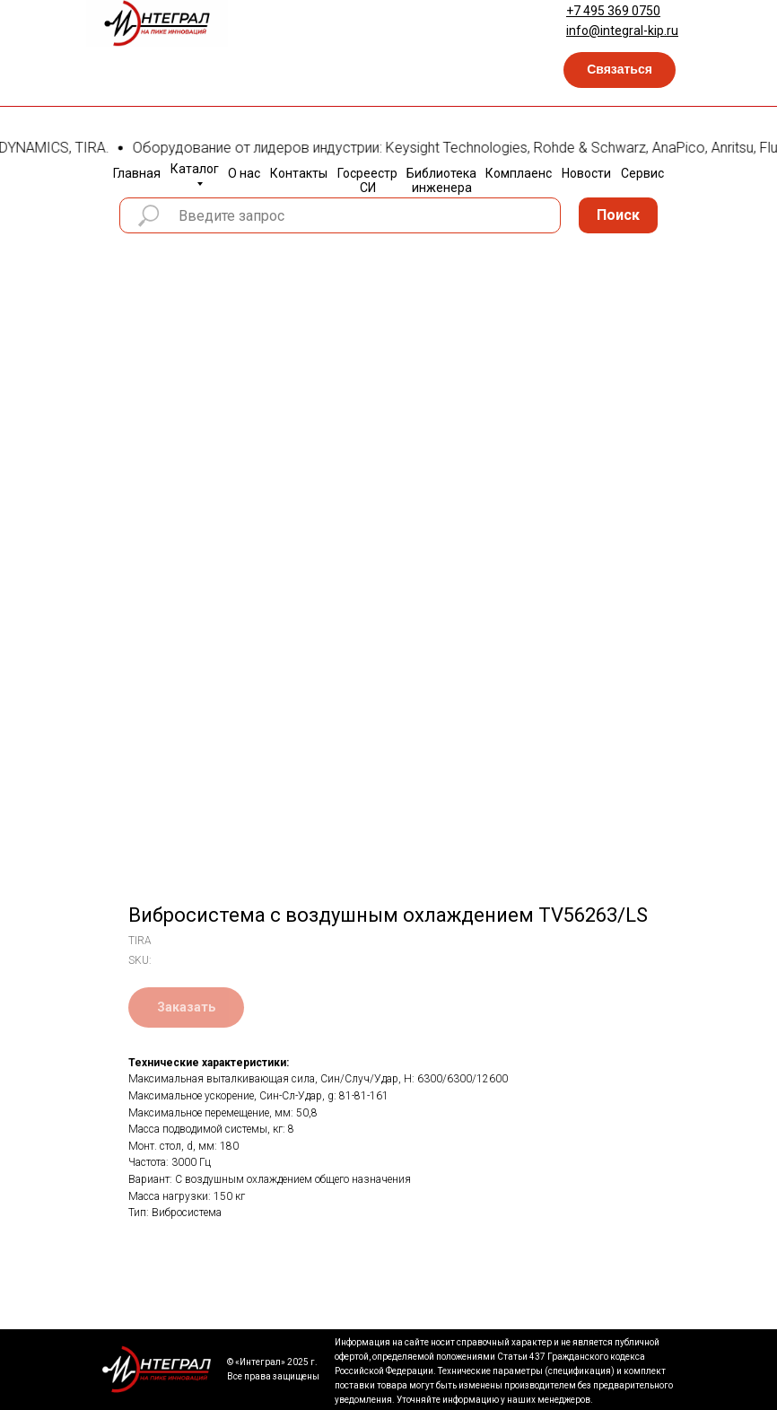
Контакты (298, 173)
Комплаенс (518, 173)
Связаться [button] (619, 69)
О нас (244, 173)
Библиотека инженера (441, 180)
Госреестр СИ (367, 180)
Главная (137, 173)
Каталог (194, 169)
